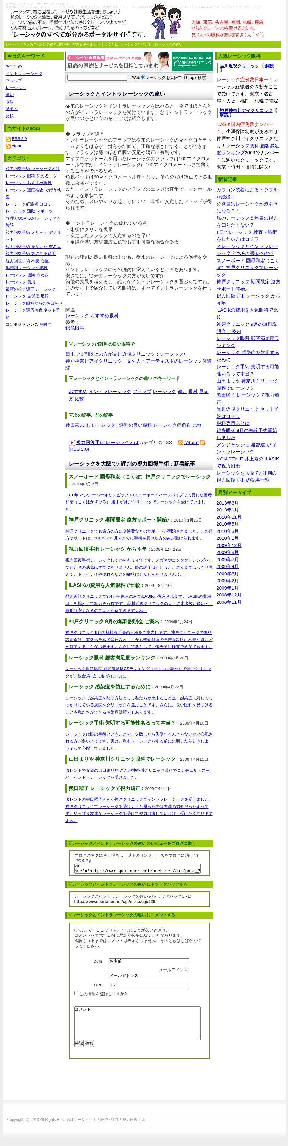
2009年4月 (228, 566)
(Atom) (191, 442)
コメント (137, 1028)
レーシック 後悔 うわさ (27, 275)
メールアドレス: (174, 971)
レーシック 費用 (21, 281)
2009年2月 (228, 580)
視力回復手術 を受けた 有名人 (33, 246)
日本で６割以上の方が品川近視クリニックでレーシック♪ (125, 354)
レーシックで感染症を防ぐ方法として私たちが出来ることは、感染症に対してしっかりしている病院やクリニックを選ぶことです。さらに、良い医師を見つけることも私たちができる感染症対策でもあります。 (139, 705)
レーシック (164, 391)
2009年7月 (228, 559)
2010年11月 (229, 517)
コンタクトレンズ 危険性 (29, 324)
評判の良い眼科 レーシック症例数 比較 (160, 425)
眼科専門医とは (233, 423)
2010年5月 (228, 524)
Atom (16, 146)
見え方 (12, 108)
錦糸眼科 (74, 327)
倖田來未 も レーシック (90, 425)
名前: (99, 963)
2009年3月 (228, 573)
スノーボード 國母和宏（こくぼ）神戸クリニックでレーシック (248, 267)
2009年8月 (228, 552)
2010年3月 (228, 531)
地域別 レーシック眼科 (27, 267)
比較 (79, 398)
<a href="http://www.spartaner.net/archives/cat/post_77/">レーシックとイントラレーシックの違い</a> (137, 870)
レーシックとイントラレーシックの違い (151, 44)
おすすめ (78, 391)
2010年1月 (228, 538)
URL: (99, 987)
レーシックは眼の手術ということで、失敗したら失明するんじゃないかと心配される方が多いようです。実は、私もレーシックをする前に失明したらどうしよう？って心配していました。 (139, 741)
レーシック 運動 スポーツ (29, 211)
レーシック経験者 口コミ (29, 204)
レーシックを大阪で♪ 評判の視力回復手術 (38, 44)
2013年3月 (228, 502)
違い (182, 391)
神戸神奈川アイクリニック (246, 110)
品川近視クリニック (239, 65)
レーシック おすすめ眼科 (92, 315)
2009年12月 (229, 545)
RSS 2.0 (19, 138)
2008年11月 (229, 602)
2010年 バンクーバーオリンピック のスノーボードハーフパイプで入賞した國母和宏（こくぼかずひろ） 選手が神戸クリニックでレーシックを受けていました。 (138, 502)
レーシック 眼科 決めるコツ (31, 175)
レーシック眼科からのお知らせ (34, 303)
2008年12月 (229, 594)
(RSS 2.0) (79, 449)
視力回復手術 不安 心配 (27, 260)
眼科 (193, 391)
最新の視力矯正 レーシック (31, 289)
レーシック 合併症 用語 (27, 296)
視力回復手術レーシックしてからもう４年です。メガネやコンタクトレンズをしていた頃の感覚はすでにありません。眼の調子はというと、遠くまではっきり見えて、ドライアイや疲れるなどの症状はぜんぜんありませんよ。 (139, 567)
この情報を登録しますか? (100, 995)
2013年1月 (228, 509)
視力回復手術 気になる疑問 (31, 253)
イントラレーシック (110, 391)
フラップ (142, 391)
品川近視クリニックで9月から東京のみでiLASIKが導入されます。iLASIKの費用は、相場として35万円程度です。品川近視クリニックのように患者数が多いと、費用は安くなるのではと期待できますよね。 (139, 603)
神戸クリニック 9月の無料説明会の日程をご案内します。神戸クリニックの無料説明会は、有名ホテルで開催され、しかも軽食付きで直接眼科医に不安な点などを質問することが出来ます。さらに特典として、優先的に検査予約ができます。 (139, 639)
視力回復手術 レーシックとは (95, 44)
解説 (269, 65)
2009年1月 (228, 587)
